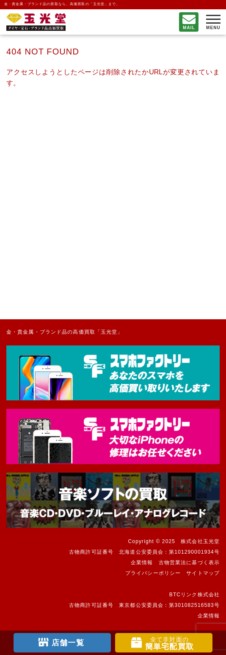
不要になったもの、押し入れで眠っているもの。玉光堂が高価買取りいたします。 (36, 22)
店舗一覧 (68, 643)
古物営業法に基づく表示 (189, 562)
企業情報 (142, 562)
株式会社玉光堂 (200, 541)
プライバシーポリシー (153, 573)
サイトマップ (203, 573)
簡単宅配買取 (169, 643)
